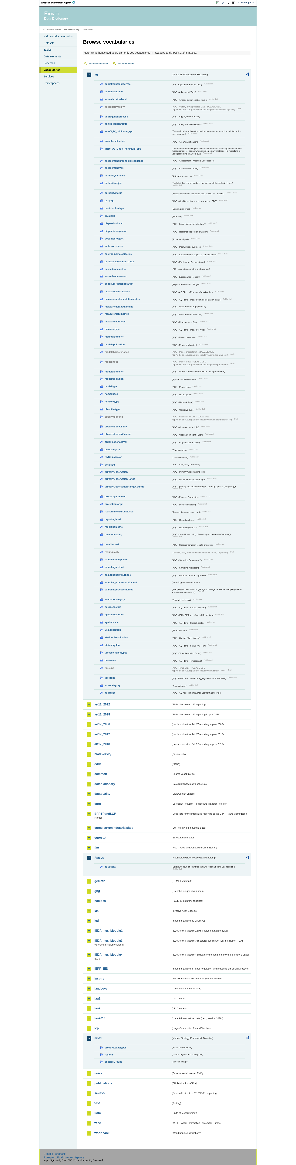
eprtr (97, 803)
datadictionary (104, 784)
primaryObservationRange (120, 478)
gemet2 (99, 881)
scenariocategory (115, 599)
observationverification (118, 434)
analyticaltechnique (116, 123)
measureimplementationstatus (122, 299)
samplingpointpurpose (118, 574)
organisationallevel (116, 441)
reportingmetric (114, 526)
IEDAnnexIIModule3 (108, 940)
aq (96, 74)
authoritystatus (113, 193)
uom (97, 1113)
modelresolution (114, 378)
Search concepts (126, 64)
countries (110, 866)
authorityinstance (115, 175)
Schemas (49, 63)
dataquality (102, 793)
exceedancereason (115, 276)
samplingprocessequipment (121, 582)
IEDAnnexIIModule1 (108, 930)
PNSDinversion (113, 457)
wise (97, 1123)
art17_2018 (102, 744)
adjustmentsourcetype (118, 84)
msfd (98, 1038)
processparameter (115, 496)
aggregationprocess (116, 116)
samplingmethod (114, 567)
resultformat (112, 544)
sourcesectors (113, 607)
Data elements (52, 56)
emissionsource (114, 246)
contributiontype (114, 208)
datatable (110, 215)
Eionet (58, 29)
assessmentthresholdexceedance (124, 160)
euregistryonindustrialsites (113, 827)
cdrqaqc (109, 200)
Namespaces (51, 83)
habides (100, 900)
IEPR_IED (101, 968)
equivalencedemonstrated (120, 261)
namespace (111, 393)
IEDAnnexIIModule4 (108, 954)
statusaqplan (112, 645)
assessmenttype (114, 167)
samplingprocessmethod (119, 589)
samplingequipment (116, 559)
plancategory (112, 449)
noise (98, 1073)
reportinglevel (113, 519)
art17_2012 (102, 734)
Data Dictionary (71, 29)
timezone (110, 677)
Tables (48, 49)
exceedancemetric (115, 269)
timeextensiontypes (116, 652)
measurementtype (115, 321)
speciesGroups (113, 1061)
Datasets (49, 43)
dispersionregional (115, 231)
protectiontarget (114, 504)
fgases (99, 857)
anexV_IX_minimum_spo (119, 131)
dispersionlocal (114, 223)
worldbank (101, 1133)
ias (96, 910)
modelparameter (114, 371)
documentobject (114, 238)
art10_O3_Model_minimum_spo (123, 148)
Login (222, 2)
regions (109, 1054)
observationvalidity (116, 426)
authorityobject (113, 183)
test (97, 1103)
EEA (59, 3)
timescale (110, 660)
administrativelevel (115, 99)
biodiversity (102, 754)
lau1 (97, 998)
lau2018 (100, 1018)
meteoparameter (114, 336)
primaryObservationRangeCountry (124, 486)
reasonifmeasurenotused (119, 511)
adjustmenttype (114, 91)
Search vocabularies (98, 64)
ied (96, 920)
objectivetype (112, 409)
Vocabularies (52, 69)
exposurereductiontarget (119, 283)
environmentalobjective (118, 254)
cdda (97, 764)
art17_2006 (102, 724)
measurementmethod (117, 313)
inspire (99, 978)
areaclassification (115, 141)
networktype (112, 401)
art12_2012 (102, 704)
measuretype (112, 329)
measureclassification (117, 291)
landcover (101, 988)
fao (96, 847)
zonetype (110, 692)
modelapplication (115, 344)
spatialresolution (114, 614)
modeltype (111, 386)
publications (103, 1083)
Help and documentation (58, 36)
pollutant (110, 464)
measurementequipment (119, 306)
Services (49, 76)
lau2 (97, 1008)
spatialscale (112, 622)
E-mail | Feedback (55, 1153)
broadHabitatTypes (115, 1047)
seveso (99, 1093)
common (100, 774)
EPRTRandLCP (105, 813)
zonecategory (112, 685)
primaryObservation (116, 471)
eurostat (100, 837)
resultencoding (113, 534)
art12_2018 (102, 714)
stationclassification (116, 637)
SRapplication (113, 629)
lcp (96, 1028)
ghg (97, 891)
